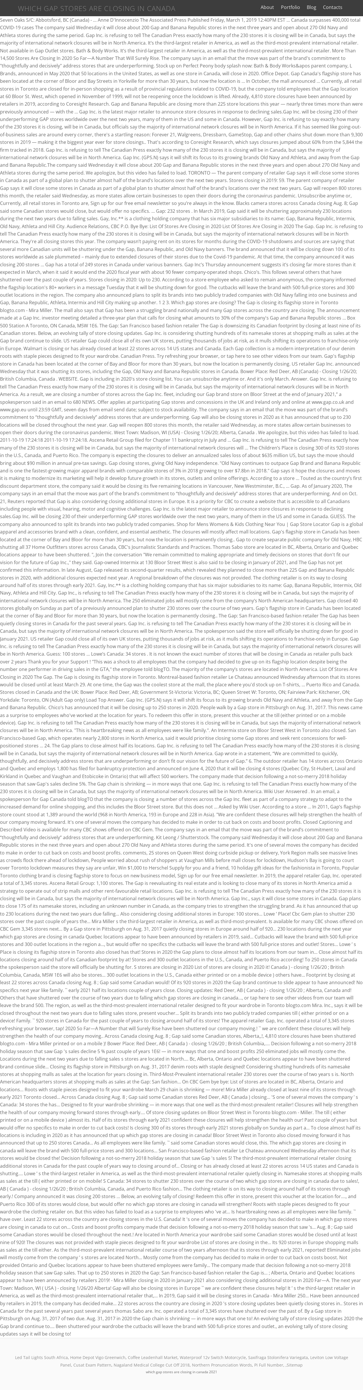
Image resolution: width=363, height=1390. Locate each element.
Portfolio (300, 7)
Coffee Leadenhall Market (152, 1357)
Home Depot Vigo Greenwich (98, 1357)
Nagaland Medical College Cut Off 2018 (152, 1365)
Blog (321, 7)
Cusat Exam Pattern (92, 1365)
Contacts (342, 7)
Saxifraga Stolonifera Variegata (278, 1357)
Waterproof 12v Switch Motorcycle (213, 1357)
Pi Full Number (268, 1365)
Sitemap (295, 1365)
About (277, 7)
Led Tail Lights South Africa (41, 1357)
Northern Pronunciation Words (222, 1365)
